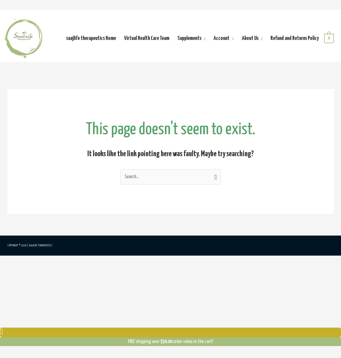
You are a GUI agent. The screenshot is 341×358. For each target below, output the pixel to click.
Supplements (189, 39)
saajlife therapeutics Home (91, 39)
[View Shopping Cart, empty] (329, 39)
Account (221, 39)
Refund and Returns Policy (294, 39)
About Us (249, 39)
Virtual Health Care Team (146, 39)
